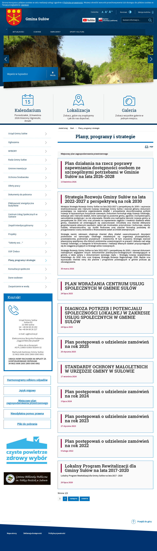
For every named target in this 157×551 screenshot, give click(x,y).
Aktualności (18, 32)
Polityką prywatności (73, 2)
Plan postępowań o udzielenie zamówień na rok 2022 (107, 443)
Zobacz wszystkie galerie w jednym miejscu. (129, 117)
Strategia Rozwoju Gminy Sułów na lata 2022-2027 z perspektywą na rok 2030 (105, 199)
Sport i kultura (77, 32)
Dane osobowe (15, 277)
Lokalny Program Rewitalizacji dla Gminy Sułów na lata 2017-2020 (100, 468)
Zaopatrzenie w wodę (18, 286)
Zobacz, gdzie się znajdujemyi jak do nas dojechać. (78, 117)
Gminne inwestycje (17, 168)
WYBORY (12, 151)
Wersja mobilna (146, 12)
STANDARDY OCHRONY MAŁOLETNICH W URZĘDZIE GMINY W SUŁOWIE (106, 369)
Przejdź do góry (144, 521)
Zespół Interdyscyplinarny (20, 225)
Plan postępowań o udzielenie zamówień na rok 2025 (107, 344)
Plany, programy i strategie (21, 260)
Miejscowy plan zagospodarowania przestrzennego (84, 154)
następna (73, 498)
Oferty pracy (14, 185)
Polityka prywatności (56, 533)
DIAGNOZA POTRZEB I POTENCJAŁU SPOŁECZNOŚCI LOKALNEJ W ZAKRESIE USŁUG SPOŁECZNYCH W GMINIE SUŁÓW (107, 315)
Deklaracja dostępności (32, 533)
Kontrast (126, 11)
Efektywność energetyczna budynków (21, 204)
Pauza (52, 74)
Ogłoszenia (13, 142)
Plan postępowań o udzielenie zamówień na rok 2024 (107, 393)
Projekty (12, 234)
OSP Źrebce (14, 251)
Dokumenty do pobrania (20, 194)
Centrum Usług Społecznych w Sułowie (22, 215)
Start (72, 128)
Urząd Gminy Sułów (17, 133)
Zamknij (25, 5)
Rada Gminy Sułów (17, 159)
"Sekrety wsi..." (15, 242)
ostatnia (84, 498)
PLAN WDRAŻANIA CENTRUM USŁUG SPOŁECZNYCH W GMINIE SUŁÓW (104, 286)
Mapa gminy (55, 32)
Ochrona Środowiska (18, 177)
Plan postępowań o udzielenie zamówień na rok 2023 (107, 418)
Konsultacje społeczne (19, 269)
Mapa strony (12, 533)
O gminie (37, 32)
